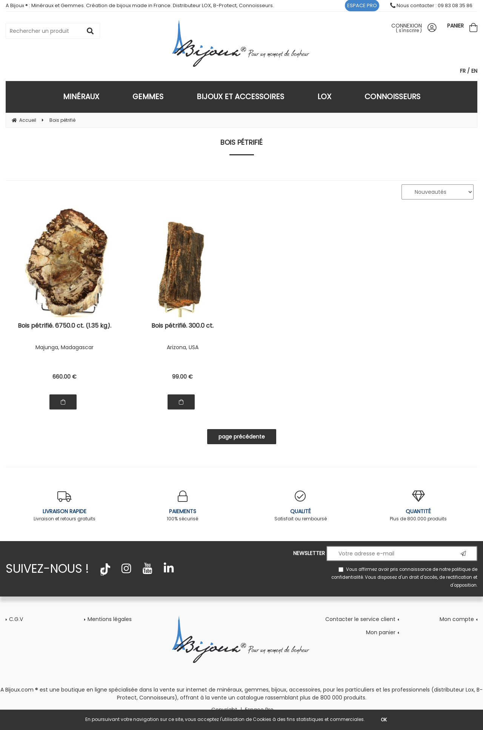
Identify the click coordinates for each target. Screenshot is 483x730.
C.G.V (16, 619)
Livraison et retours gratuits (65, 506)
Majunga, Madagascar (64, 347)
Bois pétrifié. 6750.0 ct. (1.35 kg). (64, 326)
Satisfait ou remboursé (300, 506)
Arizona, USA (182, 347)
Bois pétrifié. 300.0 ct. (182, 326)
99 (182, 376)
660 (64, 376)
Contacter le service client (360, 619)
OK (384, 719)
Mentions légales (110, 619)
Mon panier (380, 632)
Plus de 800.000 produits (418, 506)
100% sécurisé (183, 506)
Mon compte (457, 619)
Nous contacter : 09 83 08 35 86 (431, 5)
